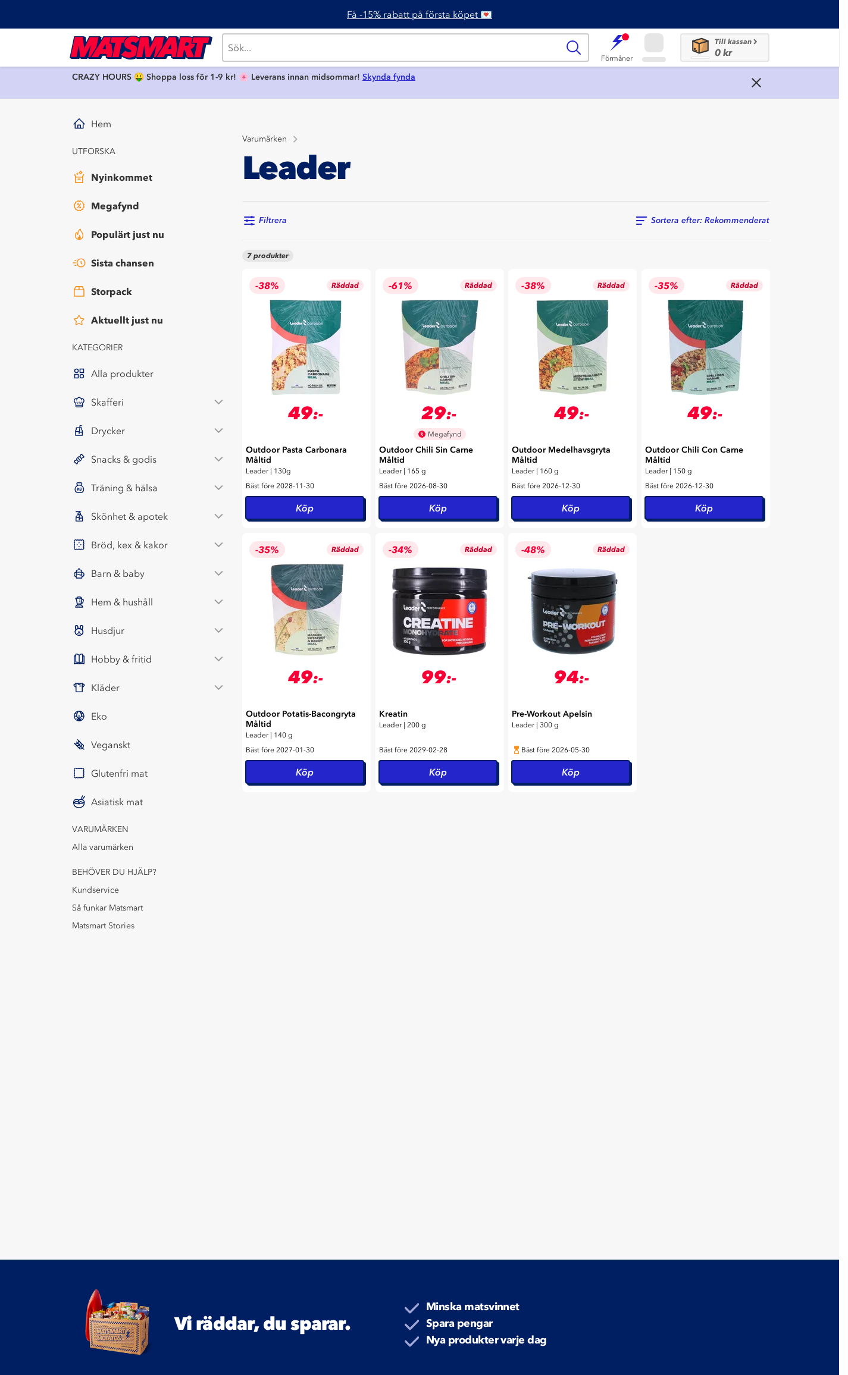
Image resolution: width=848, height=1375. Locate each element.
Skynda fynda (388, 77)
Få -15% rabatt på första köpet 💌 (419, 14)
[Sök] (390, 47)
